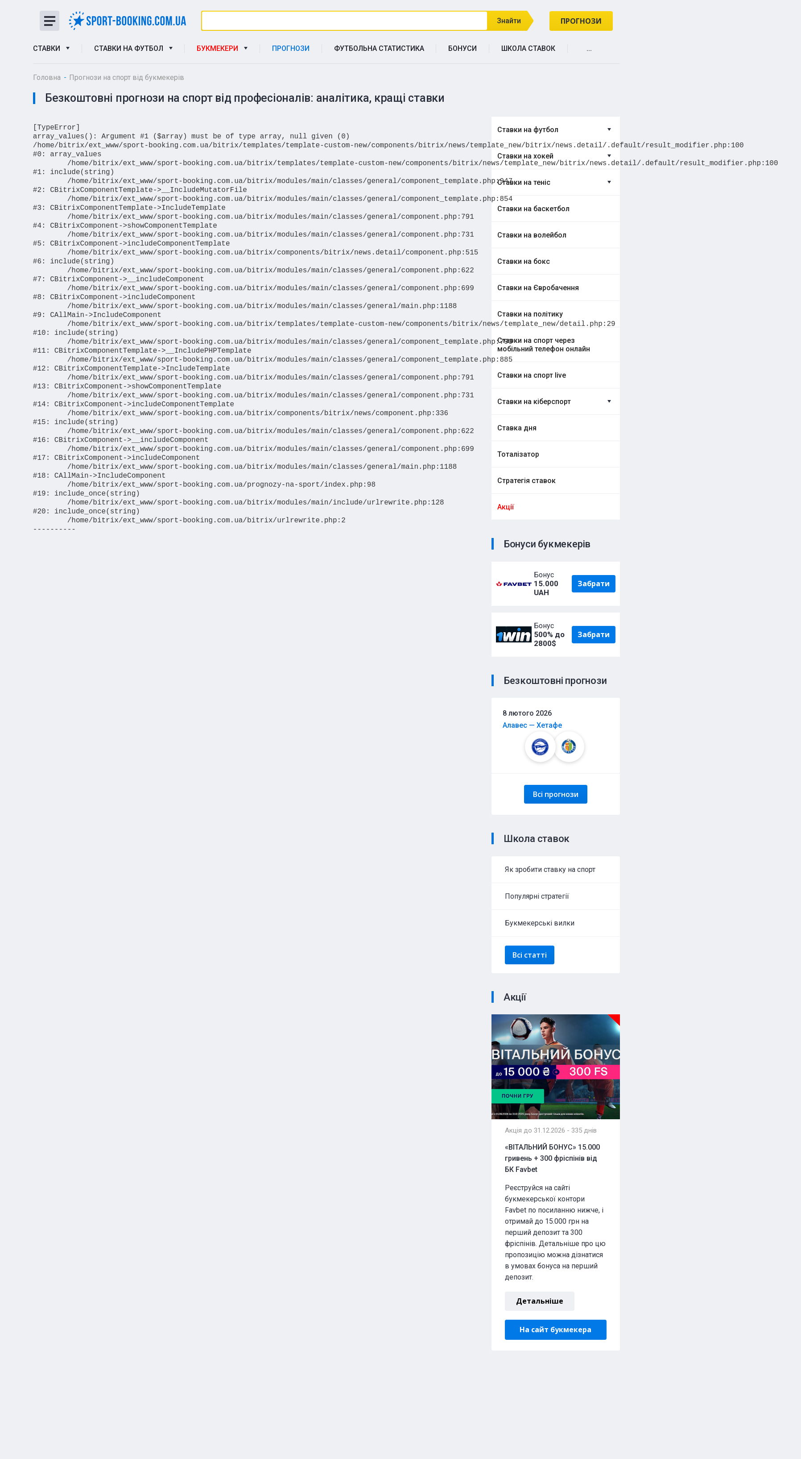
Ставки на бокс (523, 261)
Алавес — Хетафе (532, 725)
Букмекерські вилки (539, 923)
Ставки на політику (530, 314)
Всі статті (529, 955)
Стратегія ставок (526, 480)
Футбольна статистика (379, 48)
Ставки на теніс (523, 182)
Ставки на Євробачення (538, 287)
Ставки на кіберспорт (534, 401)
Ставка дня (517, 428)
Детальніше (539, 1301)
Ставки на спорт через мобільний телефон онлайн (543, 344)
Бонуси (462, 48)
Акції (505, 507)
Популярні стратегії (537, 896)
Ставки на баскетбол (533, 208)
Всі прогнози (555, 794)
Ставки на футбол (133, 48)
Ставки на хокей (525, 156)
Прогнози (581, 21)
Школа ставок (528, 48)
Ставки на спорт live (531, 375)
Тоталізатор (518, 454)
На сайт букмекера (555, 1329)
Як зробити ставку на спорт (550, 869)
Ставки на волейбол (531, 235)
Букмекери (222, 48)
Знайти (511, 21)
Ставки (51, 48)
